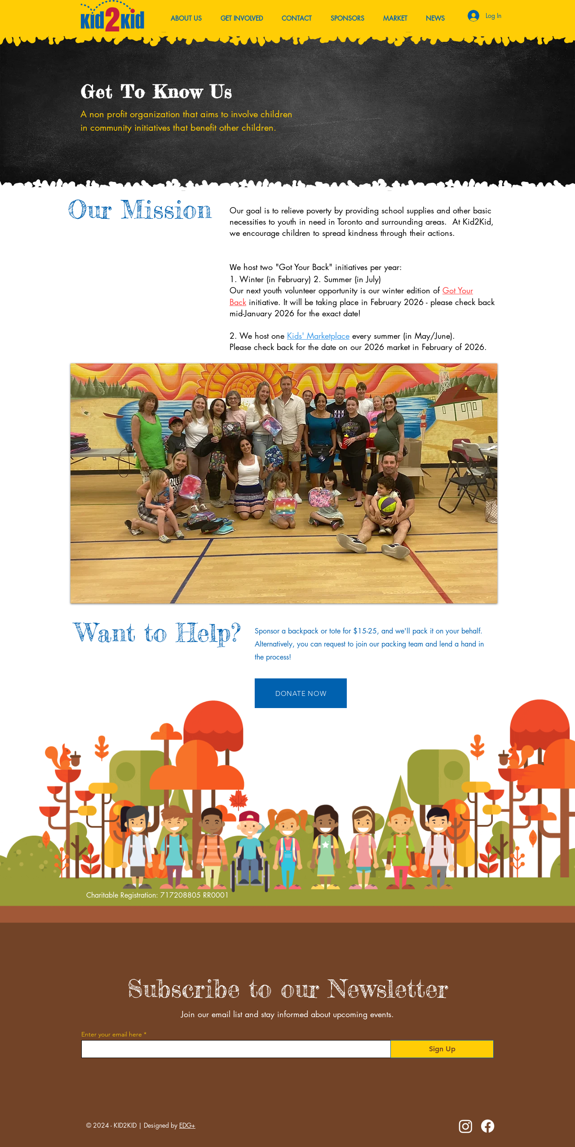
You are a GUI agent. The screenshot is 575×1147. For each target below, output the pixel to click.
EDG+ (187, 1125)
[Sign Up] (442, 1049)
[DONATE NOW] (301, 693)
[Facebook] (487, 1126)
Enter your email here (111, 1034)
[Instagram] (465, 1126)
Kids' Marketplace (318, 335)
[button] (435, 18)
